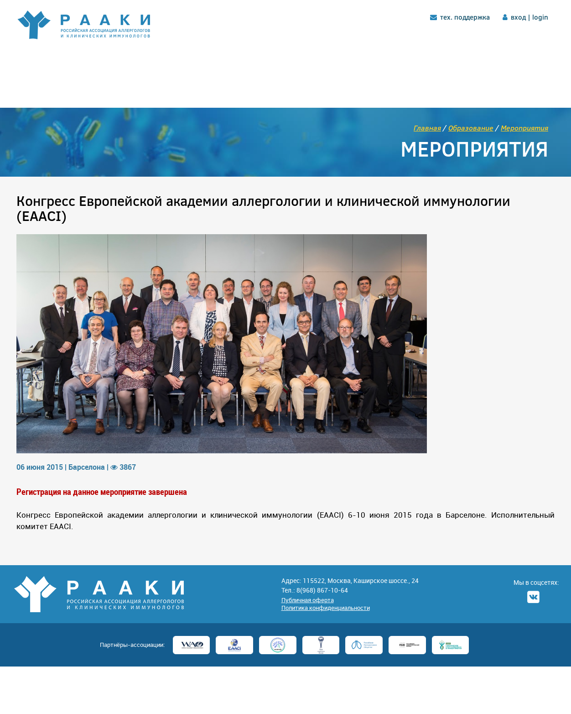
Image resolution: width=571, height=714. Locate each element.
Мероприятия (524, 127)
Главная (427, 127)
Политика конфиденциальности (325, 607)
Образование (470, 127)
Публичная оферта (307, 600)
